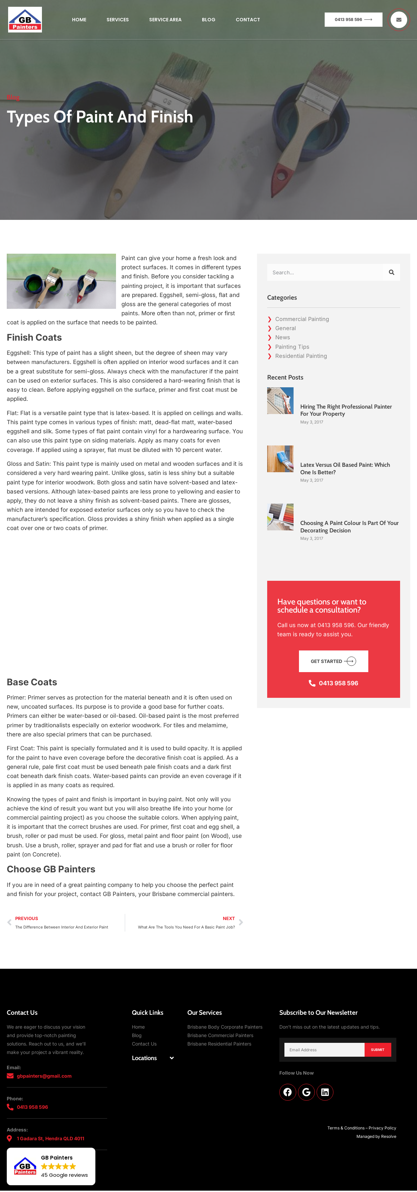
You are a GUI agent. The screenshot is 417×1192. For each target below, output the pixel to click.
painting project (142, 285)
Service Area (165, 19)
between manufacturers (39, 362)
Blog (208, 19)
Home (79, 19)
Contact (248, 19)
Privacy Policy (382, 1128)
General (286, 328)
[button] (153, 1058)
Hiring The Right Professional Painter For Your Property (348, 410)
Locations (145, 1058)
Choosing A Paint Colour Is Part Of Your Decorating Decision (345, 526)
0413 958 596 (337, 625)
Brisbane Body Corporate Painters (224, 1027)
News (283, 337)
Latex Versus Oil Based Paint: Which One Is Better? (347, 468)
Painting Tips (292, 346)
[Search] (391, 272)
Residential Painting (302, 355)
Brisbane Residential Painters (219, 1044)
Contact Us (144, 1044)
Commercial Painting (303, 319)
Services (118, 19)
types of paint (60, 799)
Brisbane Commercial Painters (220, 1036)
